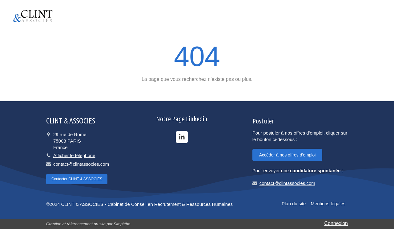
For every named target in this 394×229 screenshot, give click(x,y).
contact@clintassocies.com (81, 164)
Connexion (336, 223)
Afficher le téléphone (74, 155)
